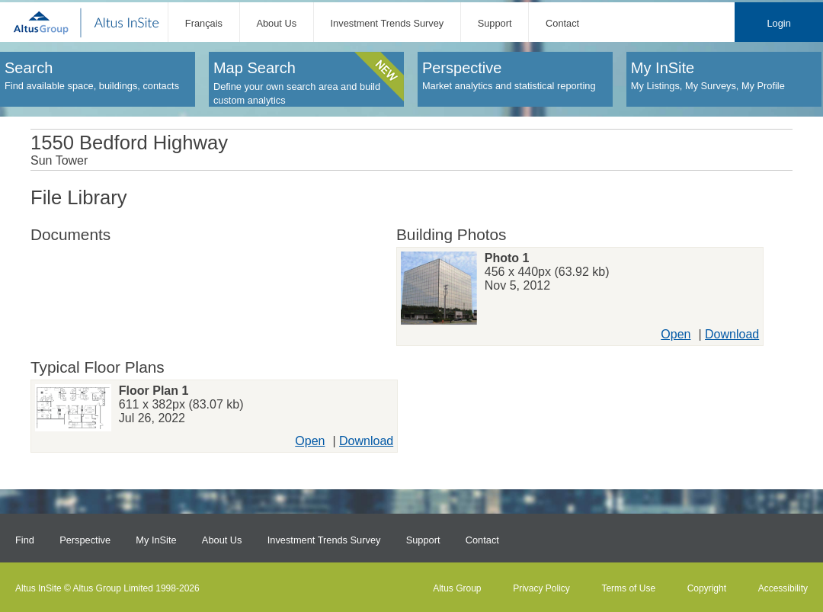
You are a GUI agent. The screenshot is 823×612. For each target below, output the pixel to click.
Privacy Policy (541, 588)
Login (778, 23)
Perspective (84, 540)
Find (24, 540)
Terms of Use (628, 588)
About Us (276, 23)
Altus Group (457, 588)
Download (732, 334)
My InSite (156, 540)
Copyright (706, 588)
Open (675, 334)
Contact (562, 23)
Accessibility (783, 588)
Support (495, 23)
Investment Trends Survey (387, 23)
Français (204, 23)
